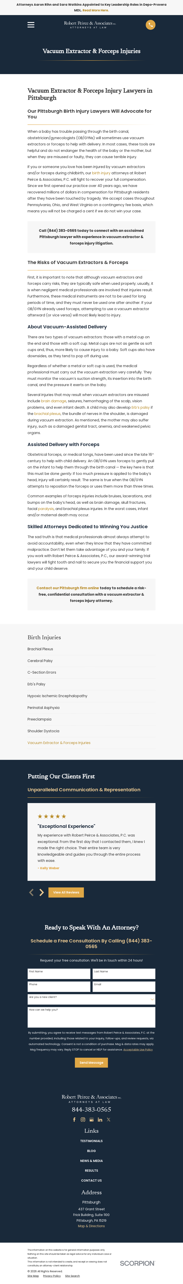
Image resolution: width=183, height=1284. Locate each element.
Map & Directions (91, 1226)
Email (97, 984)
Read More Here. (96, 10)
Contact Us (91, 1180)
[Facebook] (74, 1119)
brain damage (53, 401)
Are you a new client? (43, 997)
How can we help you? (43, 1009)
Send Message (91, 1062)
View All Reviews (66, 892)
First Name (36, 971)
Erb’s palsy (141, 407)
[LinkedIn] (100, 1119)
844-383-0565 (91, 1110)
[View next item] (41, 892)
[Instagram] (83, 1119)
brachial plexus (47, 413)
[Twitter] (108, 1119)
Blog (91, 1151)
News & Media (91, 1161)
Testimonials (91, 1141)
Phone (33, 984)
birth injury (101, 173)
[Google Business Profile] (91, 1119)
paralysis (46, 508)
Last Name (101, 971)
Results (91, 1170)
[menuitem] (92, 649)
